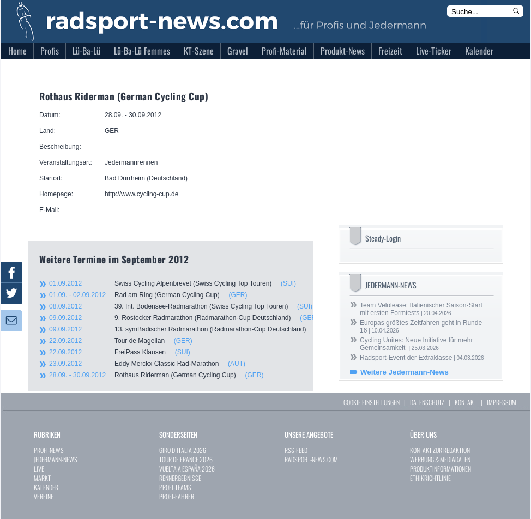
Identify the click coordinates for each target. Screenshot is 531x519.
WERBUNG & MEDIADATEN (440, 459)
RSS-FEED (296, 450)
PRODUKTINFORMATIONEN (440, 468)
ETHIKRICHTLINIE (430, 477)
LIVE (39, 468)
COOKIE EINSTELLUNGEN (371, 402)
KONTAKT (465, 402)
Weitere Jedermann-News (404, 372)
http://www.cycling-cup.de (141, 194)
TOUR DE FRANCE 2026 (186, 459)
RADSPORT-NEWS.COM (311, 459)
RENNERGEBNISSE (180, 477)
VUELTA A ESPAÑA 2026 (187, 468)
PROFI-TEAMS (175, 487)
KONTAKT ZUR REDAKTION (440, 450)
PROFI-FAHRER (176, 496)
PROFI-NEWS (49, 450)
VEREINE (43, 496)
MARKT (42, 477)
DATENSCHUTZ (427, 402)
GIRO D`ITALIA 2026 (182, 450)
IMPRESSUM (501, 402)
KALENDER (46, 487)
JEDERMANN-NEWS (55, 459)
